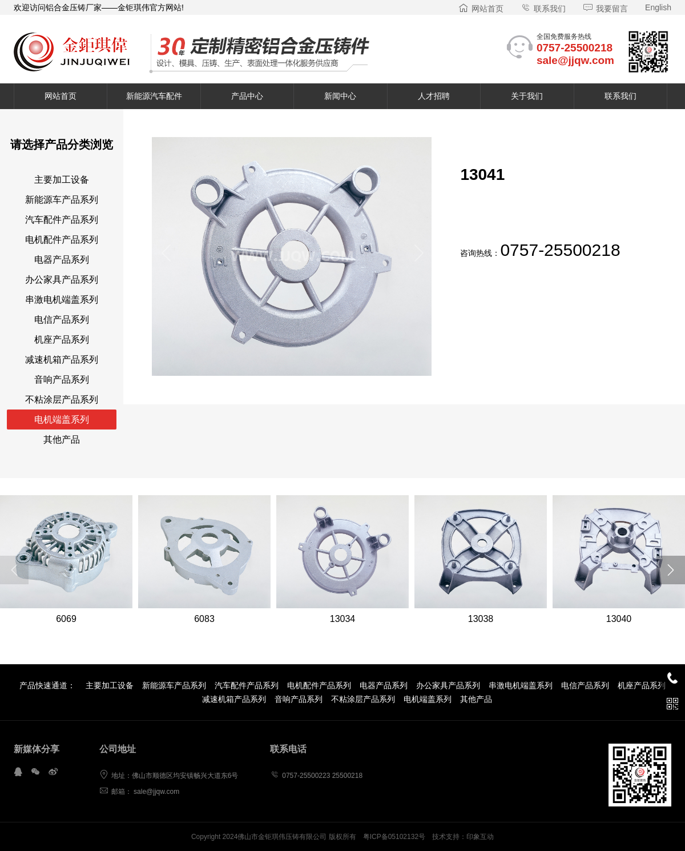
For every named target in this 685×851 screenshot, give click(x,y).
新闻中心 (340, 96)
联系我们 (543, 8)
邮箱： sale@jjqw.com (139, 792)
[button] (165, 256)
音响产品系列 (61, 379)
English (658, 7)
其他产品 (61, 439)
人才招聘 (434, 96)
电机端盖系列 (61, 419)
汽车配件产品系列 (61, 219)
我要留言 (605, 8)
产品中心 (247, 96)
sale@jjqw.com (575, 60)
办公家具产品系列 (61, 279)
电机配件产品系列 (61, 239)
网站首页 (480, 8)
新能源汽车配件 (154, 96)
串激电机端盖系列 (61, 299)
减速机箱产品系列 (61, 359)
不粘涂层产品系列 (61, 399)
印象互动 (480, 837)
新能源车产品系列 (61, 199)
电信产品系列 (61, 319)
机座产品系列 (61, 339)
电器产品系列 (61, 259)
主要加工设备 (61, 179)
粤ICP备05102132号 (394, 837)
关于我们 (527, 96)
